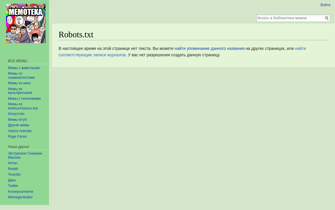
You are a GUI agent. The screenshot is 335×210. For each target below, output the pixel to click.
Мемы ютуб (17, 120)
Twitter (13, 186)
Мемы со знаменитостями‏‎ (21, 75)
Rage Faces (17, 136)
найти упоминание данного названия (210, 48)
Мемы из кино (19, 83)
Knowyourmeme (20, 192)
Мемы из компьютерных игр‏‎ (23, 106)
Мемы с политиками (24, 99)
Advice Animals (19, 131)
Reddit (13, 169)
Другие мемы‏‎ (18, 125)
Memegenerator (20, 197)
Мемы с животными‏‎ (24, 68)
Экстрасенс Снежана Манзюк (25, 155)
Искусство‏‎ (16, 114)
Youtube (14, 174)
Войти (325, 5)
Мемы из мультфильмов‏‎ (20, 91)
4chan (12, 163)
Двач (12, 180)
